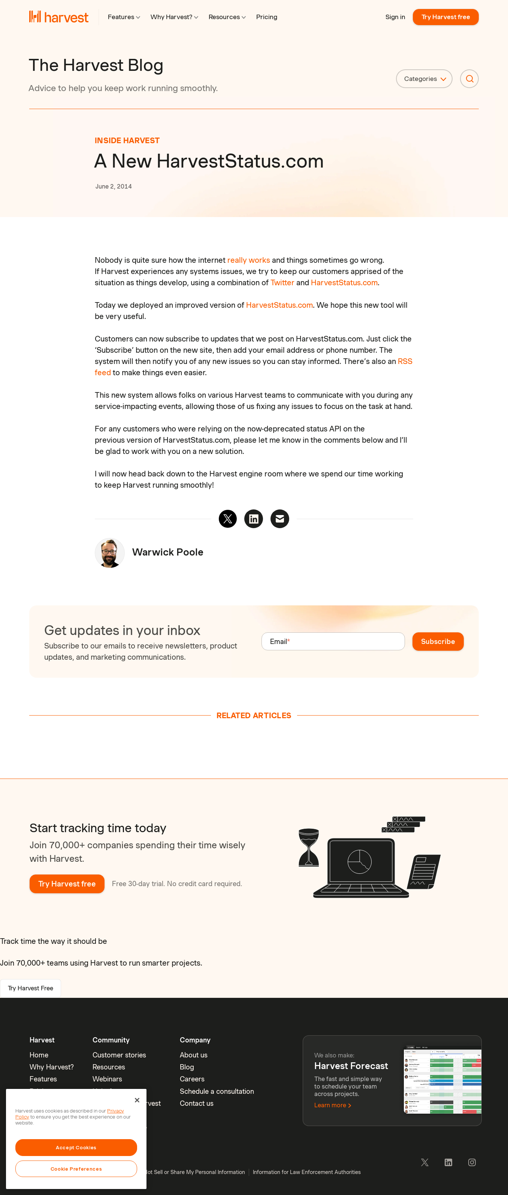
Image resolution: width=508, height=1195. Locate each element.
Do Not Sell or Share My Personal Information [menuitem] (190, 1172)
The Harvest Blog (96, 65)
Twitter (282, 282)
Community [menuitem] (111, 1040)
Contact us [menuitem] (197, 1103)
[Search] (469, 78)
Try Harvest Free (30, 988)
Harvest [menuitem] (42, 1040)
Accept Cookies (76, 1147)
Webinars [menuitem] (107, 1079)
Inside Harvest (127, 140)
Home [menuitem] (39, 1055)
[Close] (137, 1100)
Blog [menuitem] (187, 1067)
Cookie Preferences (76, 1169)
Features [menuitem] (43, 1079)
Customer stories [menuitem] (119, 1055)
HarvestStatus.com (344, 282)
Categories (420, 78)
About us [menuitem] (194, 1055)
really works (248, 260)
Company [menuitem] (195, 1040)
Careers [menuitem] (192, 1079)
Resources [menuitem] (109, 1067)
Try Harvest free (445, 17)
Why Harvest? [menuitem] (52, 1067)
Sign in (395, 17)
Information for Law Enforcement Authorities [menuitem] (307, 1172)
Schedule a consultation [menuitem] (217, 1091)
